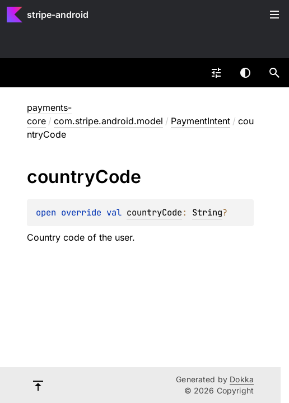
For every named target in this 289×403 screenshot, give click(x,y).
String (207, 212)
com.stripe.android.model (108, 120)
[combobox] (216, 72)
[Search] (274, 72)
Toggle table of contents (274, 14)
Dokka (242, 379)
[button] (274, 72)
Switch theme (245, 72)
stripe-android (57, 14)
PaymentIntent (200, 120)
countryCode (154, 212)
